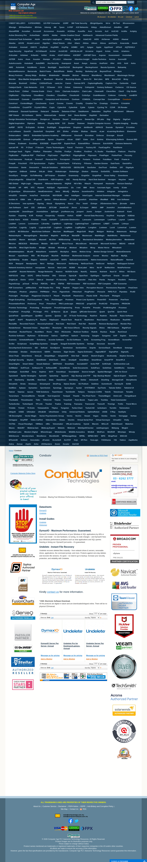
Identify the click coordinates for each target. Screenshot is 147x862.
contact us (53, 591)
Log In (136, 17)
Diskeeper (43, 525)
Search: (94, 2)
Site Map (64, 809)
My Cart (120, 17)
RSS (84, 809)
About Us (36, 806)
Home (11, 450)
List (52, 617)
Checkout (129, 17)
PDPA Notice (73, 806)
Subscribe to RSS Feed (99, 456)
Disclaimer (62, 806)
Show (91, 614)
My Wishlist (112, 17)
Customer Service (49, 806)
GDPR (82, 806)
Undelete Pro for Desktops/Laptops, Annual (71, 646)
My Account (101, 17)
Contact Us (74, 809)
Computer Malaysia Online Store (22, 473)
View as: (43, 617)
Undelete (42, 513)
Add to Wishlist (46, 659)
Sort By (87, 617)
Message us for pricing (50, 656)
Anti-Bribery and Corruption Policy (100, 806)
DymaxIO (43, 511)
